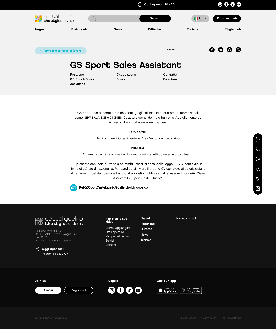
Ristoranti (79, 29)
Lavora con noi (186, 218)
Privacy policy (208, 318)
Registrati (78, 290)
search (155, 18)
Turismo (193, 29)
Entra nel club (227, 18)
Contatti (111, 245)
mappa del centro (117, 236)
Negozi (40, 29)
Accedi (48, 290)
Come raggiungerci (118, 228)
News (118, 29)
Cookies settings (231, 318)
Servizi (110, 240)
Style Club (233, 29)
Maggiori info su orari (55, 254)
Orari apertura (115, 232)
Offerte (154, 29)
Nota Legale (188, 318)
